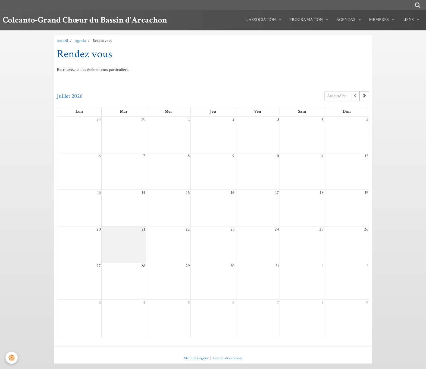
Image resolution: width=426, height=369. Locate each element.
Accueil (62, 40)
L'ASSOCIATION (261, 20)
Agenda (80, 40)
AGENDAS (346, 20)
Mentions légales (196, 358)
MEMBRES (379, 20)
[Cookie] (11, 358)
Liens (408, 20)
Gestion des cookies (227, 358)
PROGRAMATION (306, 20)
